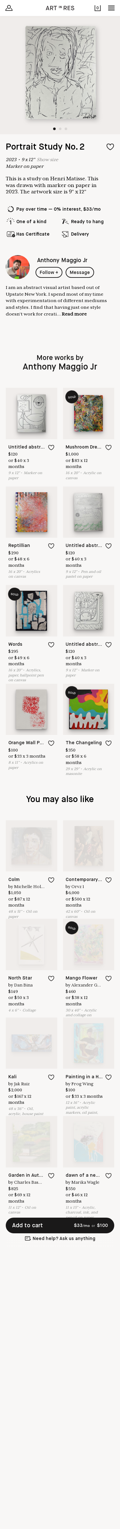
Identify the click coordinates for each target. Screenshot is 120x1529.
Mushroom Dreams (86, 447)
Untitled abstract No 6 (91, 644)
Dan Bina (23, 985)
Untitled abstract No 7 (34, 447)
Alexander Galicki (89, 985)
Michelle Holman (32, 886)
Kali (12, 1077)
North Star (20, 978)
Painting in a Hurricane (91, 1077)
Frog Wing (82, 1083)
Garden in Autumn (28, 1175)
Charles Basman (30, 1182)
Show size (47, 159)
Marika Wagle (85, 1182)
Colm (14, 880)
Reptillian (19, 545)
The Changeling (84, 743)
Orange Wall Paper (29, 743)
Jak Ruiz (22, 1083)
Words (15, 644)
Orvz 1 (77, 886)
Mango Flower (81, 978)
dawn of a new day (87, 1175)
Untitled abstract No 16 (92, 545)
